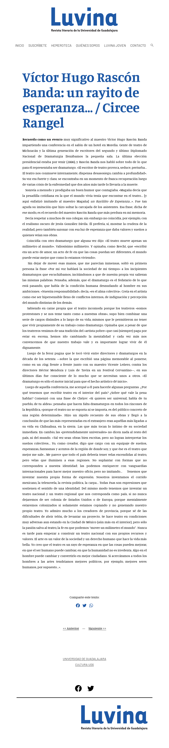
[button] (152, 45)
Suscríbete (37, 45)
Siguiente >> (97, 628)
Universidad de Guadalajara (84, 659)
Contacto (138, 45)
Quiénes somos (88, 45)
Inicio (19, 45)
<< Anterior (71, 628)
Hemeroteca (61, 45)
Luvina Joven (115, 45)
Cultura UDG (84, 664)
